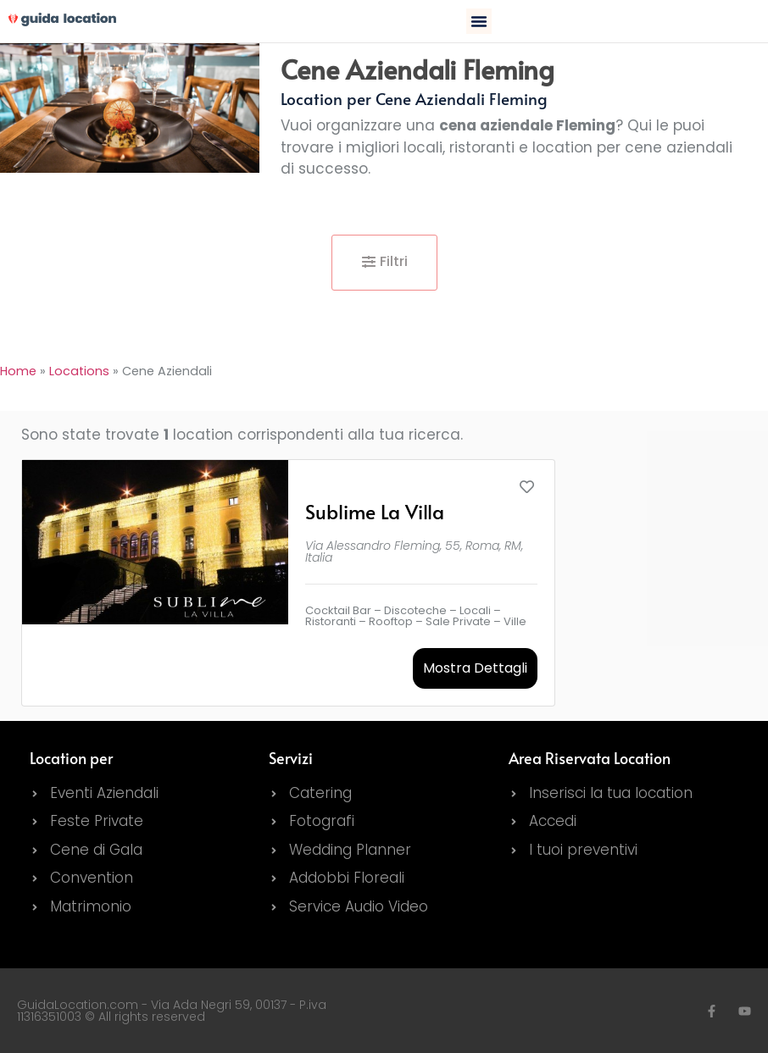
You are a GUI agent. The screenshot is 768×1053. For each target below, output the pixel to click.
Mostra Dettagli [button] (475, 668)
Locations (79, 371)
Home (18, 371)
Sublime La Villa (374, 511)
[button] (479, 21)
